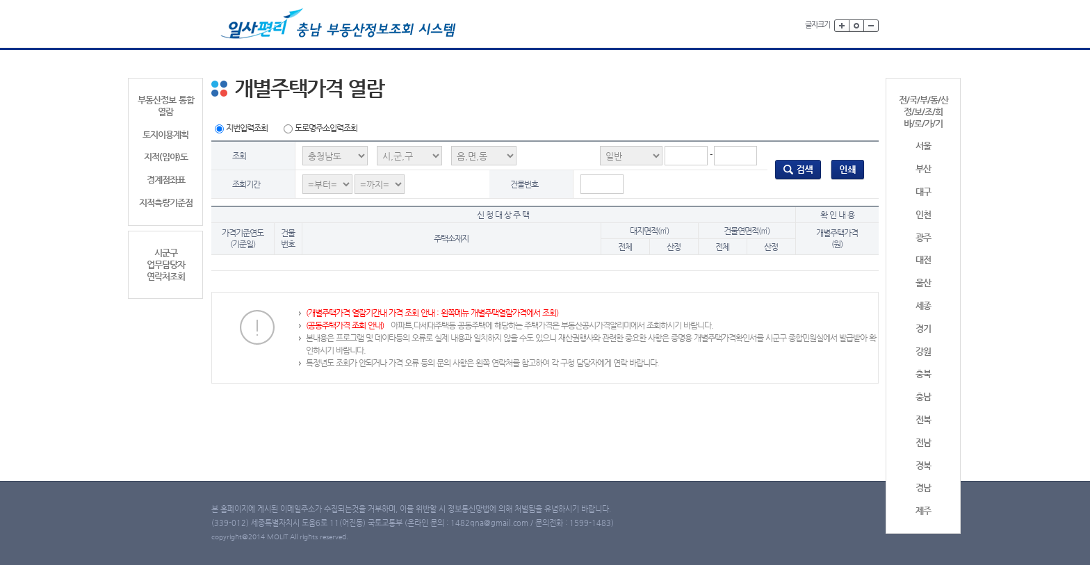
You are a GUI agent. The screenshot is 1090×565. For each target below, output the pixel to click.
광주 (923, 237)
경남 (923, 487)
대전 (923, 259)
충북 (923, 373)
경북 (923, 465)
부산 (923, 168)
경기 (923, 328)
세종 (923, 305)
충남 (923, 396)
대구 (923, 191)
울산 (923, 282)
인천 (923, 214)
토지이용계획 (165, 134)
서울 (923, 145)
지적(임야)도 (166, 157)
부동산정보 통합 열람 (166, 106)
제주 (923, 510)
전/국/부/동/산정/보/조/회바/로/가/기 (923, 112)
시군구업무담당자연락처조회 (166, 264)
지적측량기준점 (166, 202)
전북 (923, 419)
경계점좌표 (166, 179)
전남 (923, 442)
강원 (923, 351)
